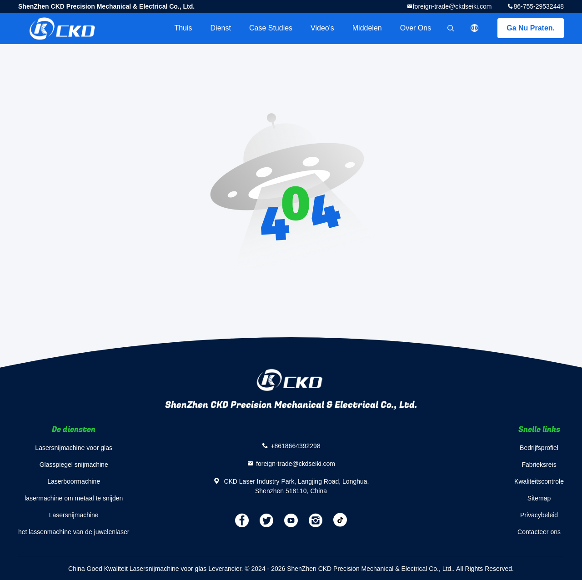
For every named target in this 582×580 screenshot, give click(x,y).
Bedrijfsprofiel (539, 447)
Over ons (415, 28)
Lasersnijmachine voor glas (73, 447)
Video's (322, 28)
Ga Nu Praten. (531, 28)
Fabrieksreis (539, 464)
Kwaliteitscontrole (539, 481)
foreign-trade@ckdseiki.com (452, 6)
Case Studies (270, 28)
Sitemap (539, 498)
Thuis (183, 28)
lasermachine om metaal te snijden (74, 498)
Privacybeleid (539, 515)
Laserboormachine (73, 481)
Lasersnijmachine (74, 515)
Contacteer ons (539, 531)
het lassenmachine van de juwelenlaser (73, 531)
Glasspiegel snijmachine (74, 464)
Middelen (367, 28)
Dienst (221, 28)
